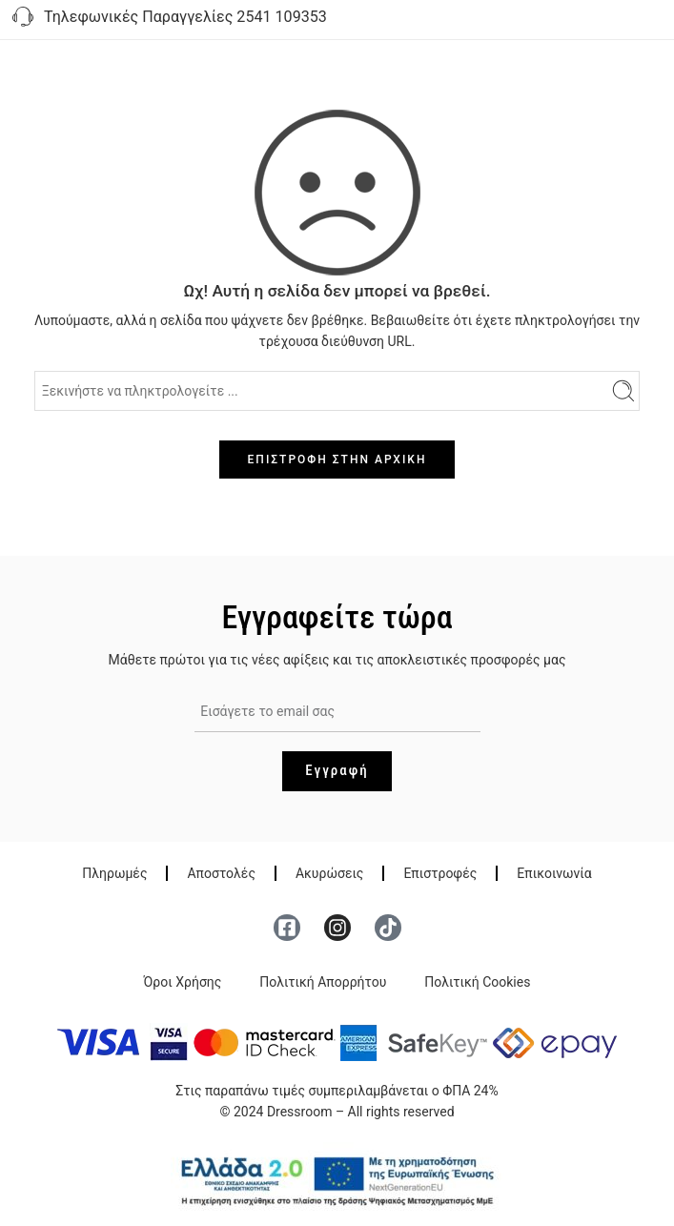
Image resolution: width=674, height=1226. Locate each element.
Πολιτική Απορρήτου (322, 982)
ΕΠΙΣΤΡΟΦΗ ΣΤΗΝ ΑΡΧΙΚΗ (337, 459)
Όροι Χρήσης (183, 982)
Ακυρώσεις (329, 873)
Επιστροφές (440, 873)
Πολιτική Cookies (477, 982)
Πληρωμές (114, 873)
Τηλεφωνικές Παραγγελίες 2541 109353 (168, 18)
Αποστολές (221, 873)
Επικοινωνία (554, 873)
